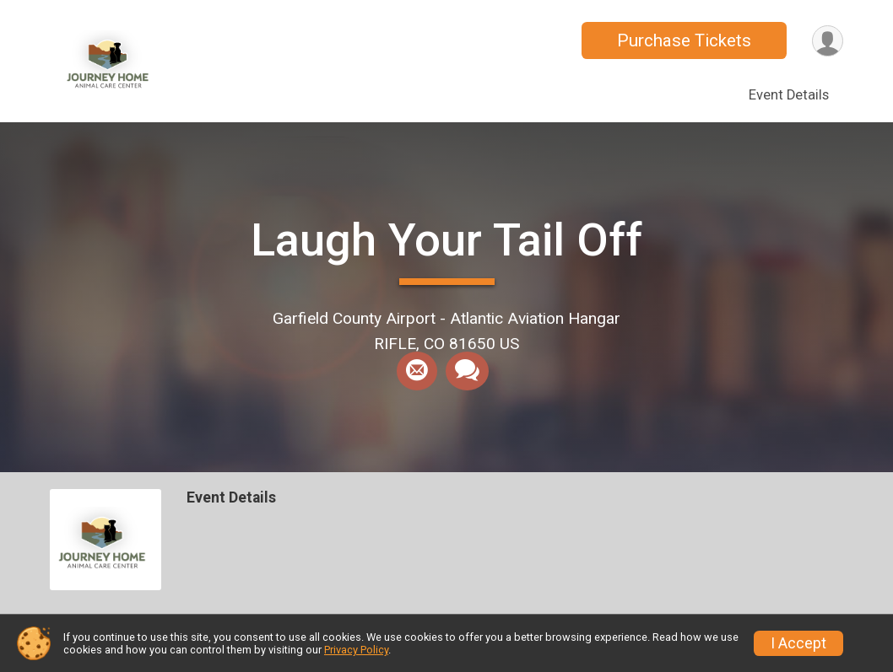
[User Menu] (827, 40)
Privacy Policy (356, 649)
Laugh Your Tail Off (446, 239)
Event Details (789, 95)
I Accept (798, 643)
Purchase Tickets (684, 40)
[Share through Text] (467, 371)
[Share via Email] (417, 371)
